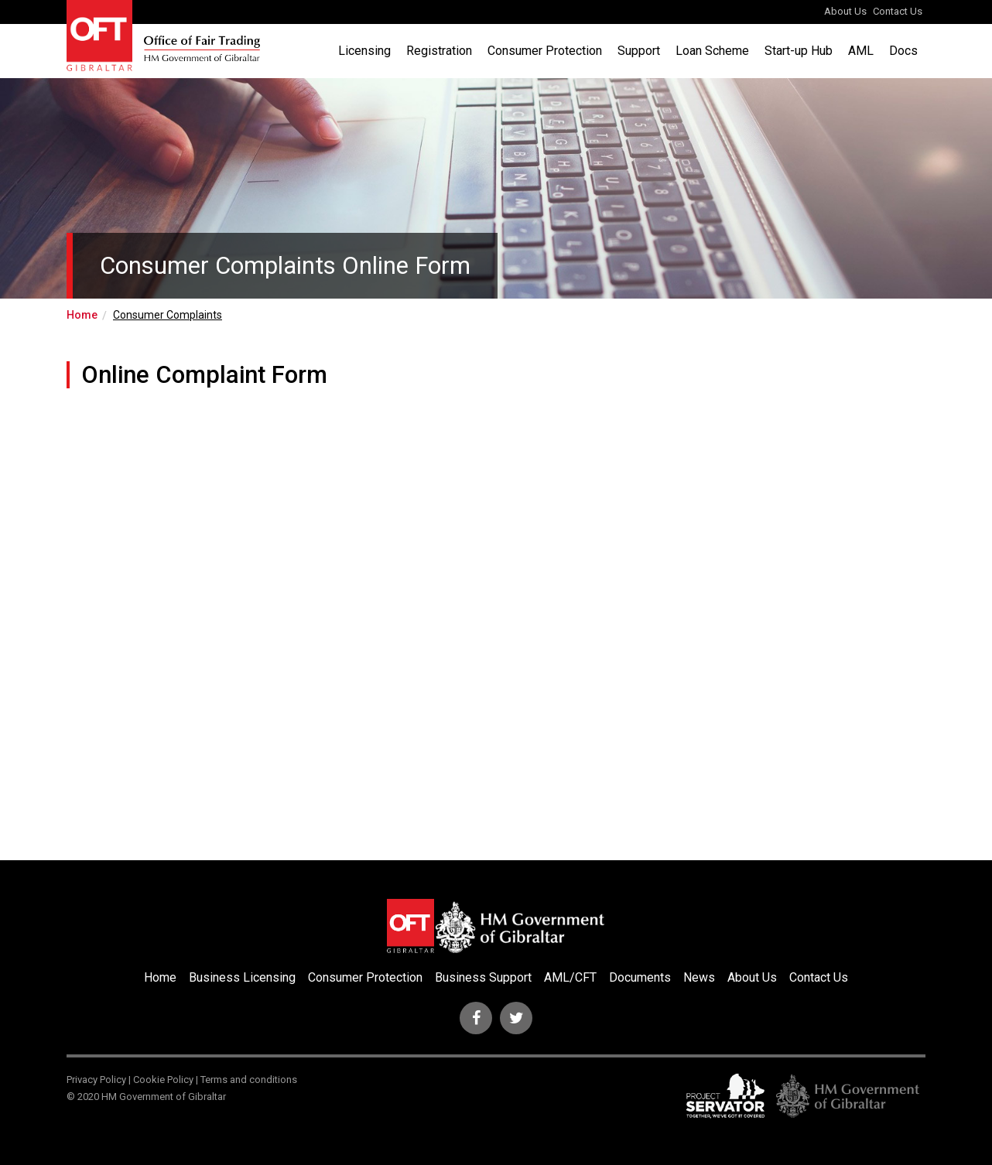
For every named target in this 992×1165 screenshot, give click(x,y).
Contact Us (897, 11)
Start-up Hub (799, 50)
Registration (439, 50)
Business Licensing (242, 977)
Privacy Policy (96, 1079)
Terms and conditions (248, 1079)
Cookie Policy (163, 1079)
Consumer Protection (544, 50)
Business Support (483, 977)
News (699, 977)
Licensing (364, 50)
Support (638, 50)
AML (861, 50)
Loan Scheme (712, 50)
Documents (640, 977)
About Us (845, 11)
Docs (903, 50)
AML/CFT (570, 977)
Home (82, 315)
